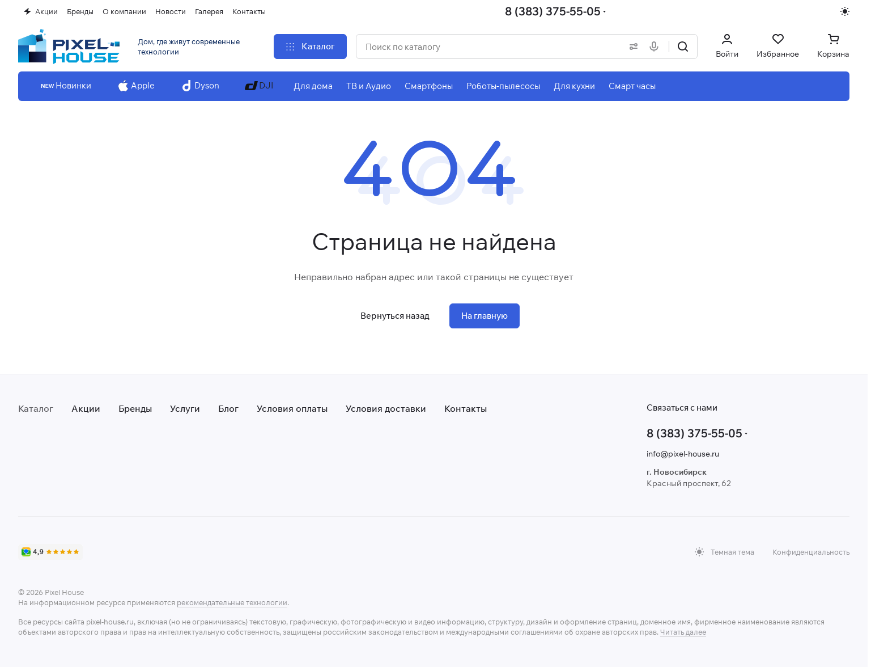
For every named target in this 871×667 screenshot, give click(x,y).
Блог (228, 408)
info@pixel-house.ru (683, 454)
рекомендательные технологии (232, 602)
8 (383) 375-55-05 (553, 11)
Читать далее (683, 631)
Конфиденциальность (810, 551)
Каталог (35, 408)
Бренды (135, 408)
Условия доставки (386, 408)
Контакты (465, 408)
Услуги (185, 408)
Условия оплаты (292, 408)
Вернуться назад (395, 315)
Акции (85, 408)
